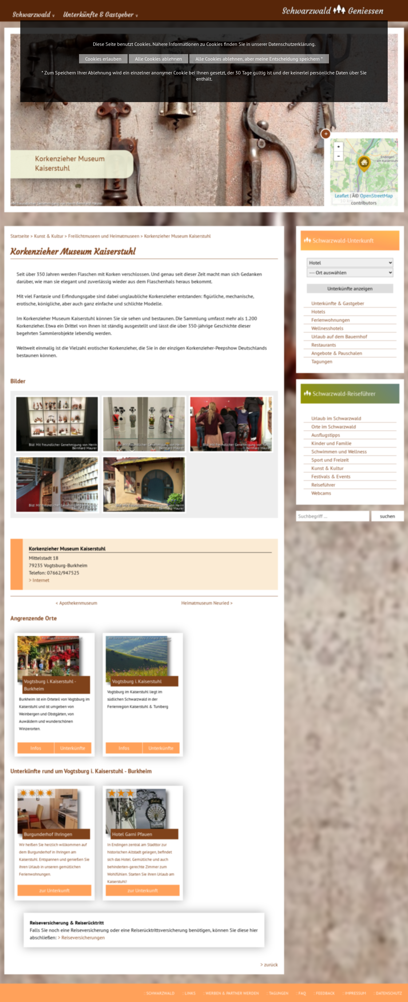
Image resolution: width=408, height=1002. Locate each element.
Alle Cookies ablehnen (158, 59)
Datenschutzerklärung (291, 44)
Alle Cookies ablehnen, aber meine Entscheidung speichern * (259, 59)
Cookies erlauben (103, 59)
